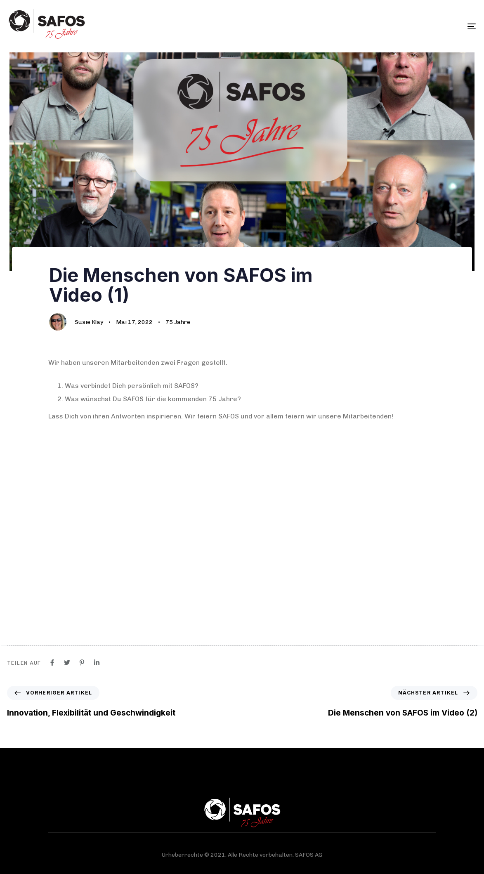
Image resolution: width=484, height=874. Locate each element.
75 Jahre (177, 322)
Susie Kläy (89, 322)
